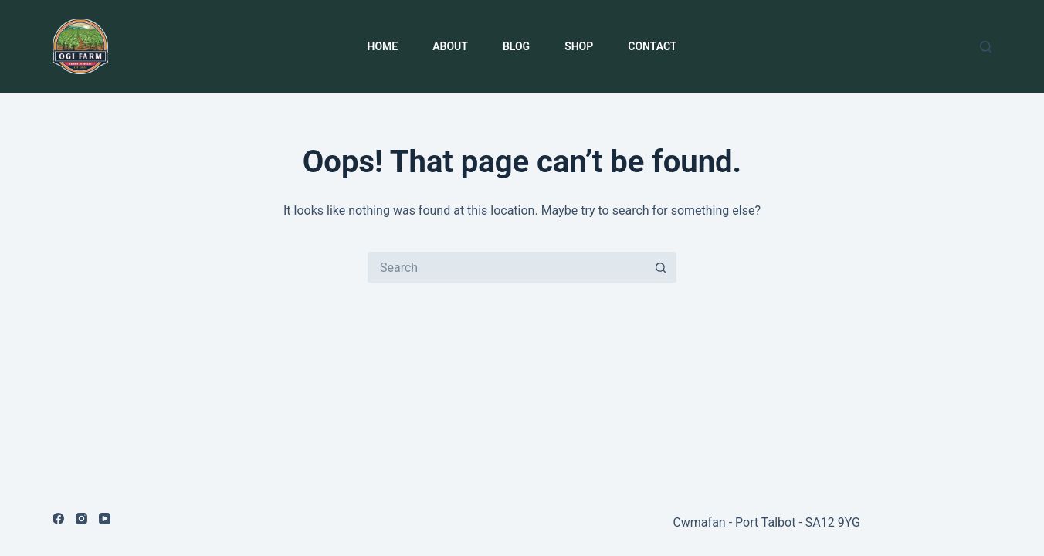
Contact (652, 46)
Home (383, 46)
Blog (516, 46)
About (450, 46)
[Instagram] (81, 518)
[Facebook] (58, 518)
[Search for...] (507, 267)
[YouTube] (104, 518)
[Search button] (661, 267)
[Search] (985, 47)
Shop (578, 46)
